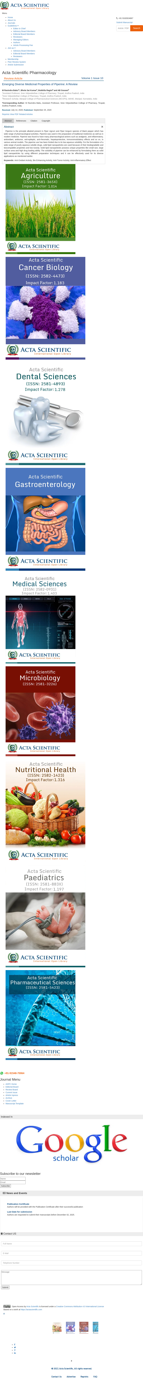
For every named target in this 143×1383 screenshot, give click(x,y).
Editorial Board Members (24, 34)
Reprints (5, 114)
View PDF (14, 114)
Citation (34, 121)
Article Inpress (12, 1095)
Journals (11, 23)
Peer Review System (17, 62)
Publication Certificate (18, 1204)
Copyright (46, 121)
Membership (13, 59)
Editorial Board (12, 1087)
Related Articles (26, 114)
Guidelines (13, 26)
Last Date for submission (19, 1212)
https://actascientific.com (31, 1309)
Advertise (71, 1376)
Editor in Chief (19, 28)
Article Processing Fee (23, 45)
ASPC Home (11, 1084)
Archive (9, 1098)
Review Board (12, 1090)
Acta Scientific (32, 1306)
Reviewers (17, 37)
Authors (16, 42)
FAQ (95, 1376)
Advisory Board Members (24, 31)
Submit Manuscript (124, 22)
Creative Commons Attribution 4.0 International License (80, 1306)
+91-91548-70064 (14, 1073)
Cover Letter (11, 1101)
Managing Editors (20, 40)
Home (10, 17)
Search (136, 28)
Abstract (8, 121)
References (21, 121)
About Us (12, 20)
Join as (12, 48)
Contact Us (56, 1376)
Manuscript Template (15, 1103)
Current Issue (11, 1092)
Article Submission (16, 65)
